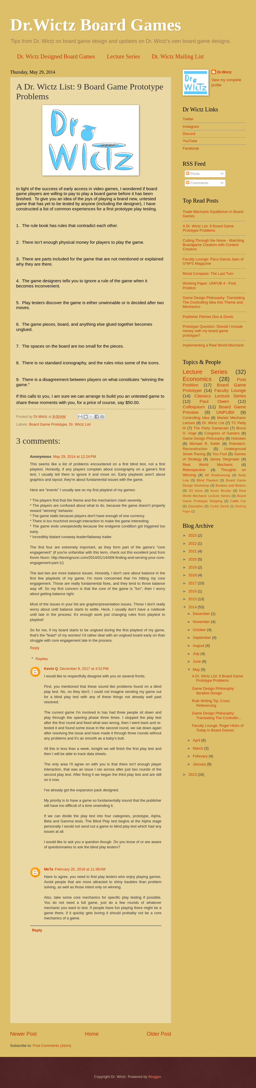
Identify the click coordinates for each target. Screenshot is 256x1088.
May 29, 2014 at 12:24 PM (74, 456)
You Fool (219, 454)
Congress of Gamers (222, 433)
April (197, 740)
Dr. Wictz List (80, 424)
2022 (193, 543)
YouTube (190, 141)
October (200, 630)
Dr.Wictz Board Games (95, 24)
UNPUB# (225, 412)
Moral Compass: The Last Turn (208, 273)
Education (195, 506)
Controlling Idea (196, 418)
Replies (42, 659)
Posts (193, 174)
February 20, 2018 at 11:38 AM (80, 869)
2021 (193, 551)
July (196, 653)
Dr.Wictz (224, 72)
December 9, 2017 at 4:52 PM (84, 668)
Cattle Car (238, 501)
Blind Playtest (207, 480)
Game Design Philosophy (203, 438)
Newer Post (23, 1034)
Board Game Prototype (48, 424)
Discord (189, 134)
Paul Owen (214, 401)
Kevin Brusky (221, 490)
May (197, 669)
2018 (193, 575)
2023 (193, 535)
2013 (193, 774)
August (199, 645)
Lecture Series (123, 56)
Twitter (188, 119)
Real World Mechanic (208, 464)
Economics (197, 379)
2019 (193, 567)
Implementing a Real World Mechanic (213, 345)
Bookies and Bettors (231, 485)
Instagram (191, 126)
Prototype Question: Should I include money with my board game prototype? (213, 331)
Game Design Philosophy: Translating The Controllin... (216, 715)
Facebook (191, 148)
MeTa (48, 869)
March (198, 748)
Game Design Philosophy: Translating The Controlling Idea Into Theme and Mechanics (213, 302)
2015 (193, 599)
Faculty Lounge (230, 390)
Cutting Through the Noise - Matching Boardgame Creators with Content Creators (213, 244)
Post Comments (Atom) (52, 1045)
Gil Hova (195, 490)
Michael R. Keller (205, 443)
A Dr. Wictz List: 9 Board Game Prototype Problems (208, 228)
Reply (34, 648)
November (202, 622)
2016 (193, 591)
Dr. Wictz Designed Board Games (56, 56)
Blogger (154, 1076)
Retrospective (194, 470)
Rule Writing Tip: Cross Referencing (211, 703)
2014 (193, 607)
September (202, 637)
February (201, 756)
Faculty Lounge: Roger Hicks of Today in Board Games (218, 727)
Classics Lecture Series (220, 395)
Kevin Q (51, 668)
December (202, 613)
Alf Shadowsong (217, 475)
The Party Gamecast (211, 428)
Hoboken (238, 438)
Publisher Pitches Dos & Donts (208, 317)
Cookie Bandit (219, 506)
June (197, 661)
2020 (193, 559)
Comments (197, 183)
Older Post (159, 1034)
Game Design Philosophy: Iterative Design (213, 690)
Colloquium (194, 406)
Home (92, 1034)
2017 (193, 583)
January (200, 764)
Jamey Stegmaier (224, 459)
